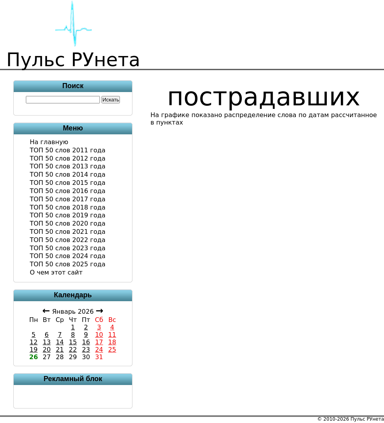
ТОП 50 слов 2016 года (67, 191)
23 (86, 349)
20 (47, 349)
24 (99, 349)
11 (112, 334)
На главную (49, 142)
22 (73, 349)
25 (112, 349)
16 (86, 342)
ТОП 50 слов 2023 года (67, 248)
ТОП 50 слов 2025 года (67, 264)
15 (73, 342)
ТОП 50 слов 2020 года (67, 223)
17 (99, 342)
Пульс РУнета (367, 419)
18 (112, 342)
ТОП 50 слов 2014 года (67, 174)
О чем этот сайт (56, 272)
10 (99, 334)
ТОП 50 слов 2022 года (67, 240)
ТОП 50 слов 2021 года (67, 231)
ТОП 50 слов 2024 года (67, 256)
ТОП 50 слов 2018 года (67, 207)
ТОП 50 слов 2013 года (67, 166)
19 (34, 349)
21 (59, 349)
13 (47, 342)
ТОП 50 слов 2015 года (67, 182)
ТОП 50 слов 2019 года (67, 215)
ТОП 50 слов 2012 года (67, 158)
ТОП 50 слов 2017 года (67, 199)
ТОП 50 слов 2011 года (67, 150)
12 (34, 342)
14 (59, 342)
